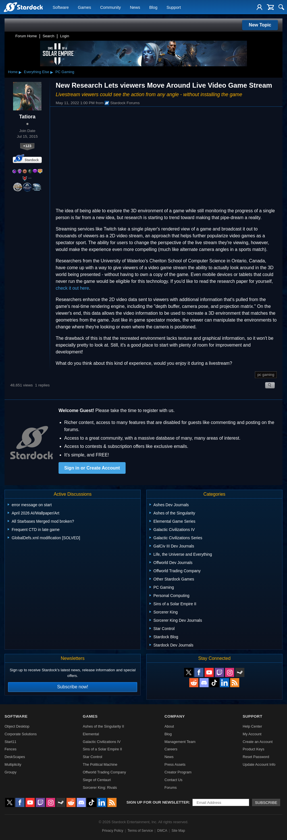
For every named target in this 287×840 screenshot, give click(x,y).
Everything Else (36, 72)
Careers (171, 749)
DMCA (162, 831)
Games (84, 7)
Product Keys (253, 749)
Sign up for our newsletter (157, 802)
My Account (252, 734)
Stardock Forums (122, 103)
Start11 (10, 742)
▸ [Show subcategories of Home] (20, 72)
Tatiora (27, 117)
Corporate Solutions (21, 734)
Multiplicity (13, 764)
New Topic (260, 24)
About (169, 726)
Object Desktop (17, 726)
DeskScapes (15, 757)
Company (175, 716)
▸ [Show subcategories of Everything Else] (51, 72)
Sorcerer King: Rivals (100, 787)
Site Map (178, 831)
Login (64, 36)
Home (13, 72)
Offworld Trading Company (104, 772)
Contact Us (173, 780)
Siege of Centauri (97, 780)
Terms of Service (140, 831)
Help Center (252, 726)
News (135, 7)
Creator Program (178, 772)
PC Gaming (64, 72)
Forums (171, 787)
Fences (10, 749)
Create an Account (258, 742)
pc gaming (265, 374)
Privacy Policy (112, 831)
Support (174, 7)
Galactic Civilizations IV (101, 742)
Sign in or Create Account (92, 468)
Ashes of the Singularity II (103, 726)
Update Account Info (259, 764)
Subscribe (266, 802)
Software (61, 7)
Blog (153, 7)
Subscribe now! (72, 686)
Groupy (10, 772)
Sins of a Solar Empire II (102, 749)
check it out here (72, 288)
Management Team (180, 742)
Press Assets (175, 764)
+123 (27, 146)
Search (48, 36)
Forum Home (26, 36)
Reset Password (256, 757)
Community (110, 7)
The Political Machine (100, 764)
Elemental (91, 734)
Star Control (92, 757)
